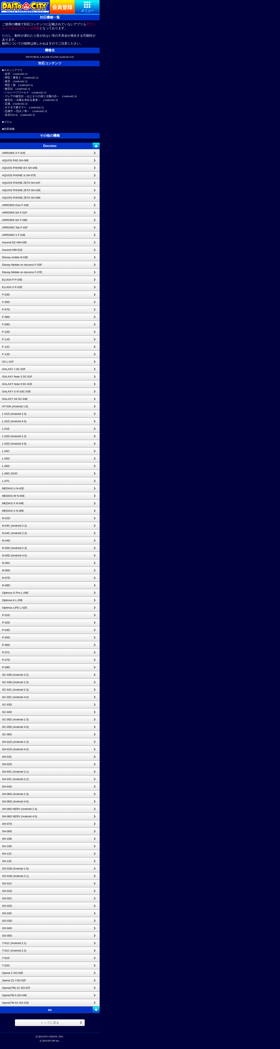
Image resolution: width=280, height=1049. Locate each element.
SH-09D (7, 831)
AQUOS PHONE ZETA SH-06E (21, 197)
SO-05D (7, 935)
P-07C (6, 652)
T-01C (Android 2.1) (14, 943)
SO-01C (7, 883)
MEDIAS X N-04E (13, 503)
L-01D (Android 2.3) (14, 413)
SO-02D (7, 905)
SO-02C (7, 898)
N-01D (6, 518)
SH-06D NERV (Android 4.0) (19, 816)
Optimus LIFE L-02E (14, 607)
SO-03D (7, 920)
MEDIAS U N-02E (13, 488)
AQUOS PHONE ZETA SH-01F (21, 182)
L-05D (6, 458)
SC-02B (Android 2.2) (15, 674)
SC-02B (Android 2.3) (15, 682)
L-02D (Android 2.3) (14, 436)
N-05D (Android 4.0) (14, 555)
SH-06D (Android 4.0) (15, 801)
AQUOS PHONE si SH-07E (19, 175)
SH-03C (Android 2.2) (15, 779)
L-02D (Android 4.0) (14, 443)
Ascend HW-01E (12, 249)
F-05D (6, 302)
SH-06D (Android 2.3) (15, 794)
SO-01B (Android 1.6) (15, 868)
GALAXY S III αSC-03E (16, 391)
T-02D (6, 965)
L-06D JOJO (9, 473)
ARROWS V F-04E (14, 234)
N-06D (6, 570)
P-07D (6, 659)
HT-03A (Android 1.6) (15, 406)
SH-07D (7, 823)
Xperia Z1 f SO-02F (14, 980)
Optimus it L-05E (12, 600)
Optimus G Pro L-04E (15, 592)
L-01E (6, 428)
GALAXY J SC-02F (14, 369)
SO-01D (7, 890)
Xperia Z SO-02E (12, 972)
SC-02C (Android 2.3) (15, 689)
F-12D (6, 354)
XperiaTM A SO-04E (14, 995)
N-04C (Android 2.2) (14, 525)
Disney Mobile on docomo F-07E (22, 272)
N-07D (6, 577)
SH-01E (7, 756)
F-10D (6, 331)
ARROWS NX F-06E (14, 220)
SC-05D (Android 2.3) (15, 719)
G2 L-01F (8, 361)
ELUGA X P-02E (12, 287)
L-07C (6, 480)
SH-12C (7, 853)
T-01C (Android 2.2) (14, 950)
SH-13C (7, 861)
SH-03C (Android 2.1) (15, 771)
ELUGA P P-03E (12, 279)
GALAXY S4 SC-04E (15, 398)
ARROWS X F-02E (14, 152)
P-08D (6, 667)
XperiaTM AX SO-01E (15, 1002)
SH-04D (7, 786)
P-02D (6, 622)
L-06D (6, 466)
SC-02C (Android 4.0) (15, 697)
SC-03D (7, 704)
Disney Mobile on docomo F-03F (22, 264)
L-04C (6, 451)
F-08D (6, 316)
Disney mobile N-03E (15, 257)
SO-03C (7, 913)
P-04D (6, 630)
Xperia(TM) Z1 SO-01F (16, 987)
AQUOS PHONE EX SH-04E (20, 167)
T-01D (6, 958)
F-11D (6, 339)
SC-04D (7, 712)
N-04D (6, 540)
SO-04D (7, 928)
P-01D (6, 615)
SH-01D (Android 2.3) (15, 741)
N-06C (6, 562)
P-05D (6, 637)
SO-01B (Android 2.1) (15, 876)
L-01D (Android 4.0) (14, 421)
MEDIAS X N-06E (13, 510)
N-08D (6, 585)
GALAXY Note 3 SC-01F (17, 376)
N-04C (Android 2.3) (14, 533)
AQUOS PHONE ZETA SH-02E (21, 190)
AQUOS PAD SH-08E (15, 160)
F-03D (6, 294)
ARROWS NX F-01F (14, 212)
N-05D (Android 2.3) (14, 548)
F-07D (6, 309)
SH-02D (7, 764)
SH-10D (7, 846)
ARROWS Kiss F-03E (15, 205)
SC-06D (7, 734)
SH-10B (7, 838)
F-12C (6, 346)
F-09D (6, 324)
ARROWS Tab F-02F (15, 227)
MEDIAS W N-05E (13, 495)
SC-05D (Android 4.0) (15, 726)
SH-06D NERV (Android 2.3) (19, 808)
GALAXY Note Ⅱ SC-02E (17, 384)
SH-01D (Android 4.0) (15, 749)
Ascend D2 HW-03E (14, 242)
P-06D (6, 644)
